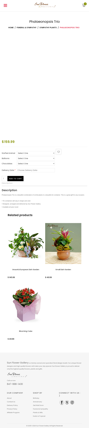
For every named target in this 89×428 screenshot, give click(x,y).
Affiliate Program (13, 412)
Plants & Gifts (38, 412)
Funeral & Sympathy (26, 27)
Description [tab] (7, 183)
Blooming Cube (25, 331)
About (9, 398)
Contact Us (11, 402)
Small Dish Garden (63, 269)
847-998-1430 (15, 384)
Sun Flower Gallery (17, 362)
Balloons (5, 158)
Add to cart (15, 178)
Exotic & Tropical (39, 416)
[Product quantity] (4, 178)
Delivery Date (9, 170)
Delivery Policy (12, 405)
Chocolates (7, 163)
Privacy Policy (12, 409)
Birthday (36, 398)
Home (11, 27)
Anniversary (37, 402)
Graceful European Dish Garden (25, 269)
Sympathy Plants (48, 27)
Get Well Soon (38, 405)
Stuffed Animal (8, 153)
